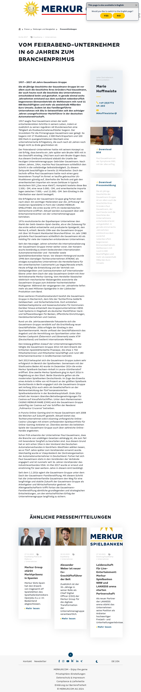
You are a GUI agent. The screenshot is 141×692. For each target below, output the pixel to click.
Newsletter (40, 658)
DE (113, 658)
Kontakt (27, 658)
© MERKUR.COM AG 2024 (70, 685)
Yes (106, 16)
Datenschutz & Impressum (70, 674)
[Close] (136, 5)
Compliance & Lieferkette (70, 678)
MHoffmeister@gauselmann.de (116, 109)
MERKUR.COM (61, 666)
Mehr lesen (32, 605)
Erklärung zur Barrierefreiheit (70, 681)
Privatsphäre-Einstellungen (70, 670)
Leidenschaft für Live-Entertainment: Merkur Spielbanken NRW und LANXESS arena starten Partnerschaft (106, 575)
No (119, 16)
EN (117, 658)
